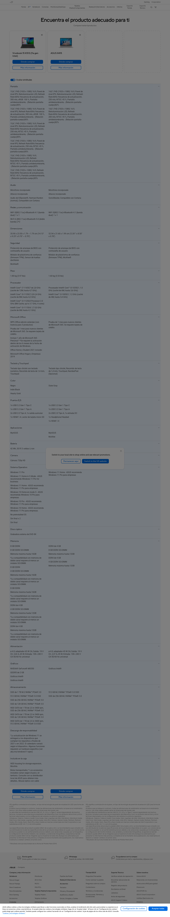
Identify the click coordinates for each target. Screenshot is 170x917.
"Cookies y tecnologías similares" (13, 913)
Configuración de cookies (134, 908)
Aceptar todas (158, 908)
